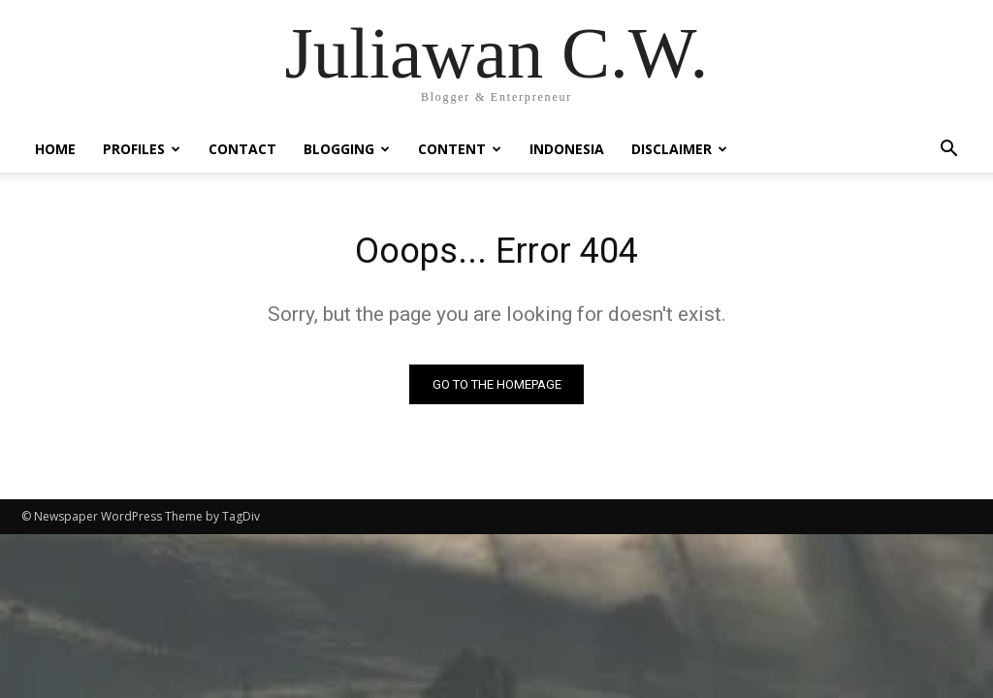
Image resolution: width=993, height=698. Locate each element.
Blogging (347, 149)
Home (55, 149)
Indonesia (566, 149)
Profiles (141, 149)
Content (459, 149)
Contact (242, 149)
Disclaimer (679, 149)
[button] (948, 151)
